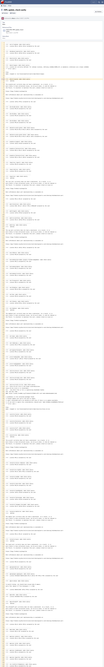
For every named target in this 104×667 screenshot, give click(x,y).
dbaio (13, 18)
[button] (102, 2)
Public (13, 13)
